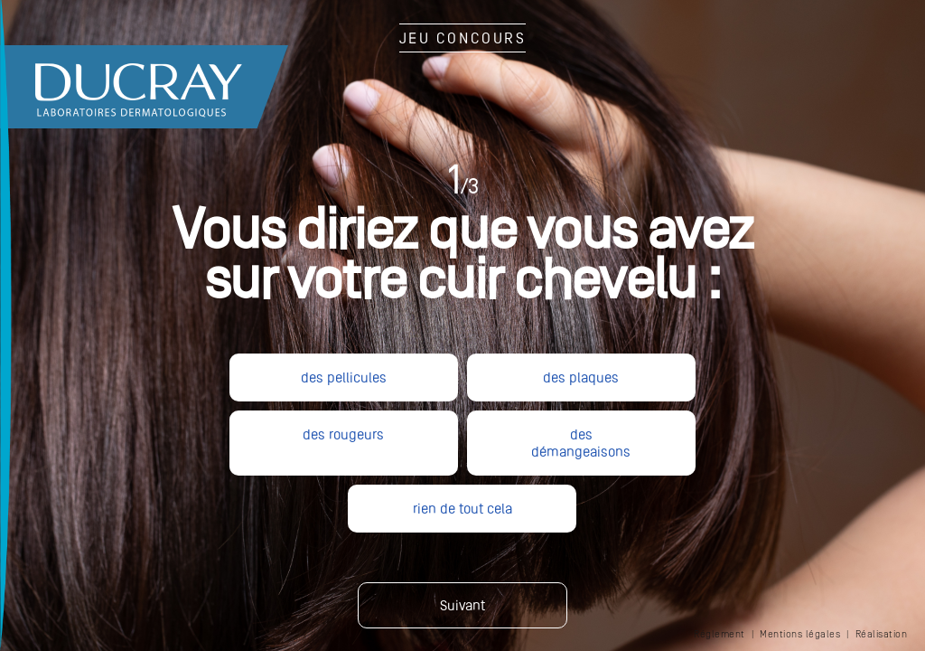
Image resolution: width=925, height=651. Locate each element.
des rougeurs (343, 434)
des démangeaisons (581, 443)
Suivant (462, 605)
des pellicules (344, 377)
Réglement (719, 634)
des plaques (581, 377)
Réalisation (881, 634)
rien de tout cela (462, 508)
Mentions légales (800, 634)
